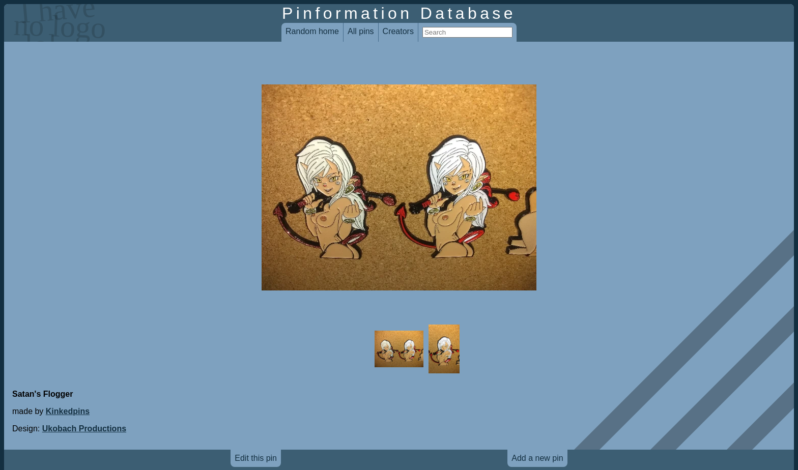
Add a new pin (537, 458)
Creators (398, 31)
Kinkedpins (68, 411)
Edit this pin (256, 458)
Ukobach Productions (84, 428)
